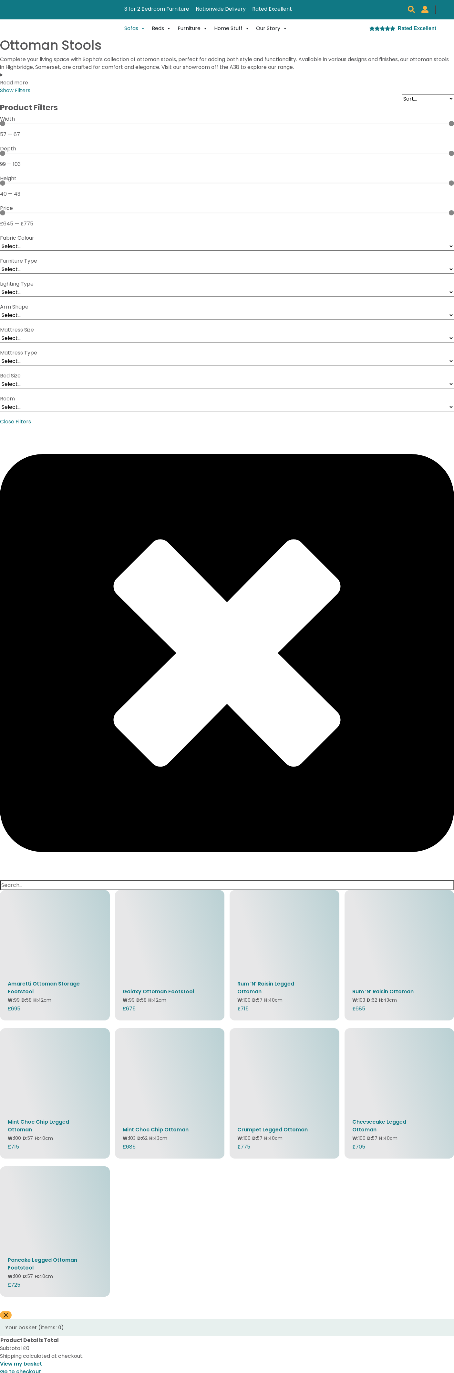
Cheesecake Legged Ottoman (379, 1125)
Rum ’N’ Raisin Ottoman (383, 991)
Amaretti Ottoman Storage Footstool (44, 987)
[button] (411, 9)
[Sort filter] (428, 98)
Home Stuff (232, 28)
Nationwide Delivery (221, 9)
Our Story (271, 28)
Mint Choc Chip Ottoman (156, 1129)
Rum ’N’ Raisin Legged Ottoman (265, 987)
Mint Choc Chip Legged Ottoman (38, 1125)
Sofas (134, 28)
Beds (161, 28)
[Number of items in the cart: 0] (435, 9)
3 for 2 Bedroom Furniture (156, 9)
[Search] (227, 885)
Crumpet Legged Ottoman (272, 1129)
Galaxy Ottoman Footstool (158, 991)
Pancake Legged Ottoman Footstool (42, 1263)
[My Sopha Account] (424, 9)
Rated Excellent (272, 9)
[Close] (6, 1315)
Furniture (193, 28)
